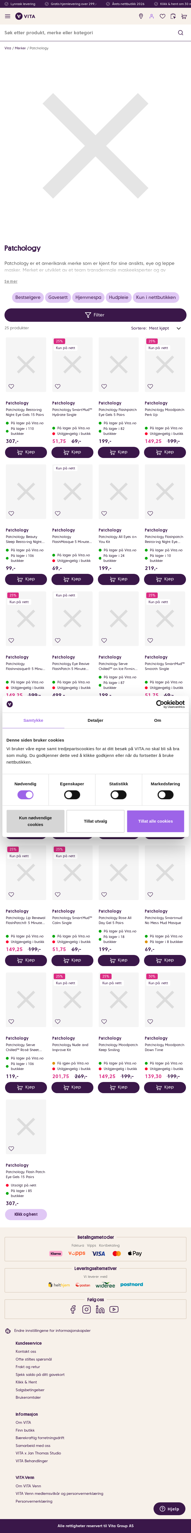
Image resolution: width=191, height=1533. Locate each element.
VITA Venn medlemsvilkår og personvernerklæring (59, 1493)
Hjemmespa (88, 297)
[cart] (184, 16)
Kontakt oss (26, 1351)
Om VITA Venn (28, 1486)
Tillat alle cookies (155, 821)
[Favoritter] (162, 16)
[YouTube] (114, 1309)
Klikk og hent (26, 1214)
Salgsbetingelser (30, 1390)
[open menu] (7, 16)
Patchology (39, 48)
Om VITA (23, 1422)
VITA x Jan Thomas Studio (38, 1453)
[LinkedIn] (100, 1309)
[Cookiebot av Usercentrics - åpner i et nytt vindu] (160, 704)
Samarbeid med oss (33, 1446)
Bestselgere (28, 297)
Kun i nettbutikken (156, 297)
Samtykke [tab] (33, 720)
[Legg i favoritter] (11, 386)
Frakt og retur (28, 1367)
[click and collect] (173, 16)
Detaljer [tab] (95, 720)
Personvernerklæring (34, 1501)
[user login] (151, 16)
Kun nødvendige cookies (35, 821)
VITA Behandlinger (32, 1461)
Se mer (10, 281)
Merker (20, 48)
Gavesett (58, 297)
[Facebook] (72, 1309)
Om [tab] (157, 720)
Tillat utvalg (95, 821)
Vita (7, 48)
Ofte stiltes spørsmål (34, 1359)
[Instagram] (86, 1309)
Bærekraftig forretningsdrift (40, 1438)
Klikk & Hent (26, 1382)
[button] (181, 32)
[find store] (141, 16)
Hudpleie (118, 297)
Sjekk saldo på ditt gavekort (40, 1375)
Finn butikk (25, 1430)
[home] (25, 16)
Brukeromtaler (28, 1397)
